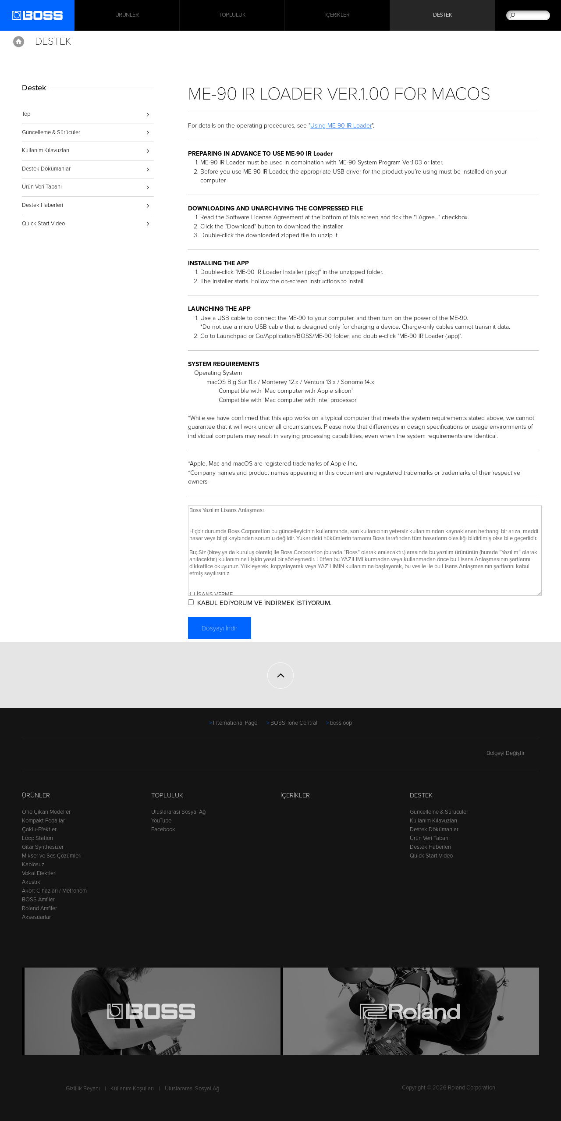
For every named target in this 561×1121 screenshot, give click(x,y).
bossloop (341, 722)
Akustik (31, 882)
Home (19, 42)
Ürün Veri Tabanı (42, 186)
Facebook (163, 829)
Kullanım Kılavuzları (45, 150)
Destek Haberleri (42, 205)
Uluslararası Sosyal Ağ (178, 811)
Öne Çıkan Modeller (46, 811)
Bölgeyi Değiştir (512, 753)
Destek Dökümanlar (46, 168)
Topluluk (232, 15)
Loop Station (37, 838)
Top (26, 113)
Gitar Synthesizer (43, 847)
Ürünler (36, 795)
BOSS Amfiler (38, 899)
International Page (235, 722)
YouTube (161, 820)
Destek (442, 15)
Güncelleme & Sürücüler (51, 132)
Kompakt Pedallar (43, 820)
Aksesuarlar (36, 917)
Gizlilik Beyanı (83, 1088)
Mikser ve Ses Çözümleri (52, 855)
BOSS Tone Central (293, 722)
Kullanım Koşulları (132, 1088)
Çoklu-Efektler (39, 829)
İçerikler (337, 15)
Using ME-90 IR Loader (342, 125)
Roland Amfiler (39, 908)
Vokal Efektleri (39, 873)
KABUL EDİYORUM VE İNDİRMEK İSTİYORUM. (265, 603)
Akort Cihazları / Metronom (54, 890)
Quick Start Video (43, 223)
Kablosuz (33, 864)
